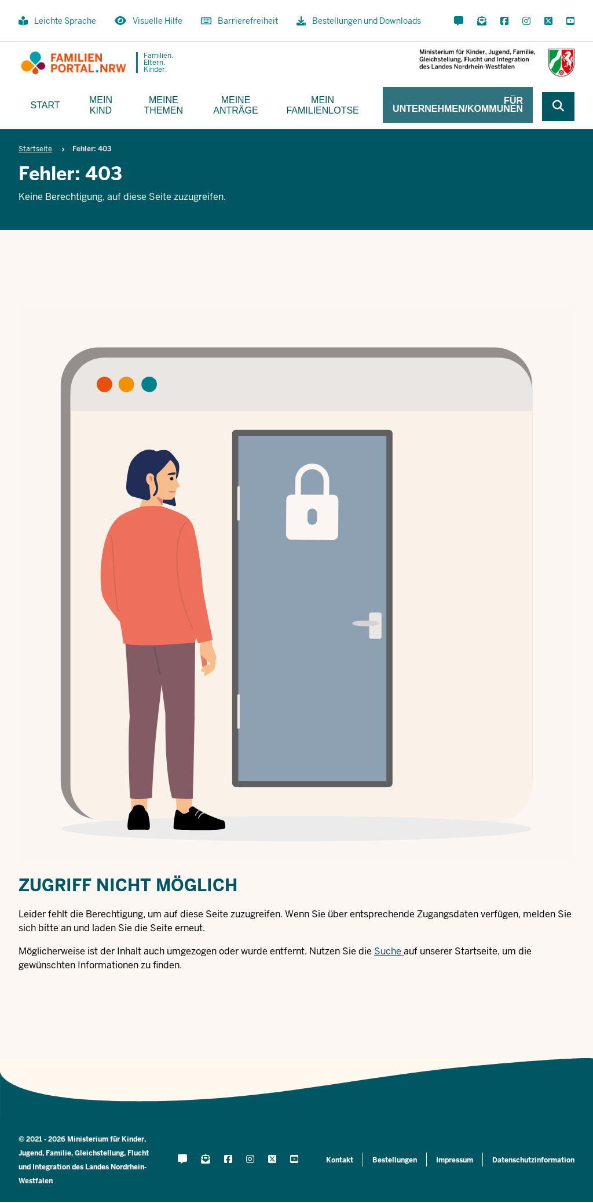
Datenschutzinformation (533, 1160)
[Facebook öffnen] (504, 21)
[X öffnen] (548, 21)
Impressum (454, 1160)
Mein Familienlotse (322, 105)
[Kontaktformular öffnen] (458, 21)
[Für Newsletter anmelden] (482, 21)
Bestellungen (394, 1160)
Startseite (35, 149)
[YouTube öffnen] (568, 21)
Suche (387, 951)
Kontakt (339, 1160)
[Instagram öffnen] (526, 21)
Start (45, 105)
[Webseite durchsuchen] (558, 106)
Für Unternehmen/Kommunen (458, 105)
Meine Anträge (235, 105)
